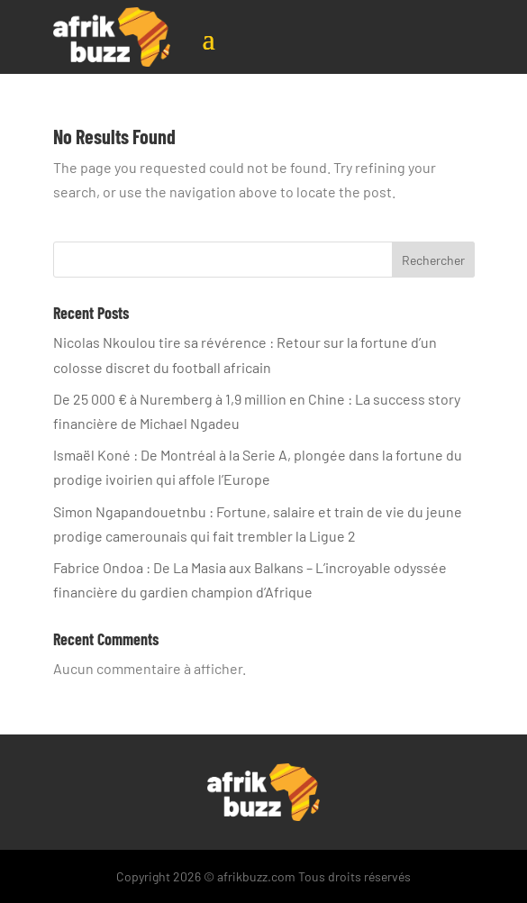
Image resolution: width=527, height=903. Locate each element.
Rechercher (433, 260)
